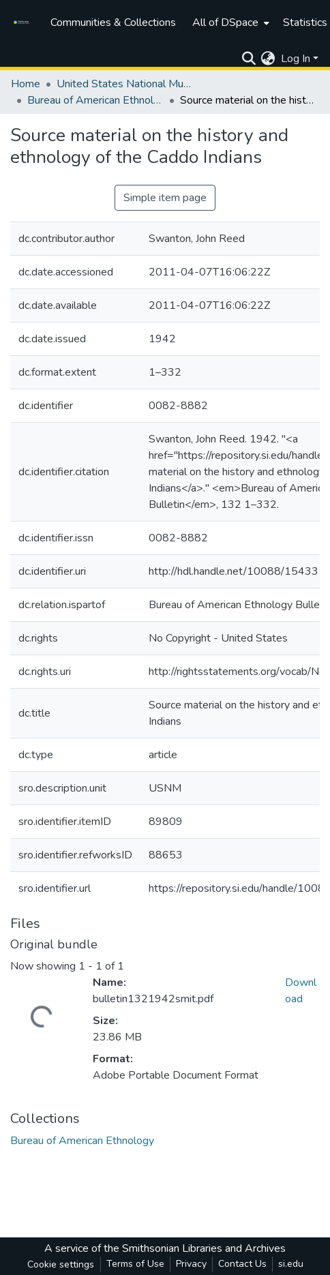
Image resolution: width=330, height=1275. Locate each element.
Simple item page (165, 197)
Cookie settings (60, 1264)
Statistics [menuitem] (305, 22)
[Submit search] (248, 58)
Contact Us (242, 1263)
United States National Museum (125, 83)
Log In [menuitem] (295, 58)
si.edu (290, 1263)
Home (25, 83)
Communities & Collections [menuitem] (113, 22)
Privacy (191, 1263)
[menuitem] (229, 22)
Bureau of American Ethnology (95, 100)
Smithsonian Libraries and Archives (204, 1248)
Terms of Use (135, 1263)
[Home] (23, 22)
